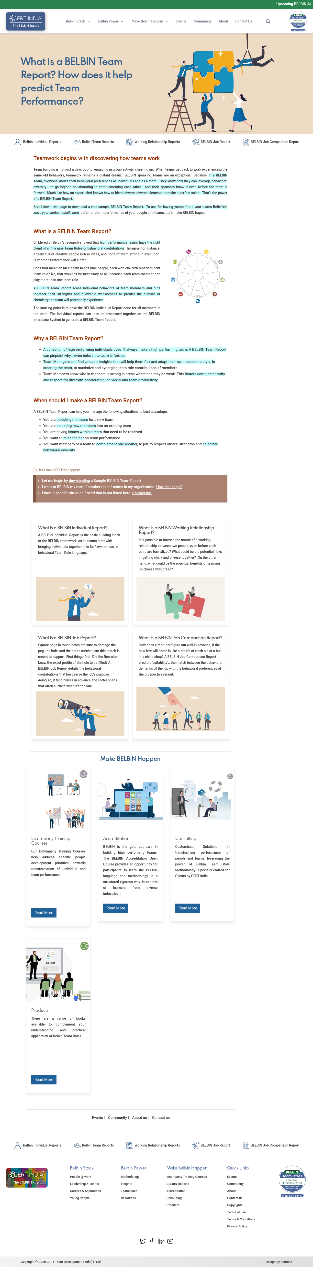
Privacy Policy (237, 1226)
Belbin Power (111, 21)
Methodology (130, 1177)
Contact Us (243, 21)
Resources (128, 1198)
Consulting (174, 1198)
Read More (43, 912)
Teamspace (129, 1191)
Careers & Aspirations (85, 1191)
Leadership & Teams (84, 1184)
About (223, 21)
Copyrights (235, 1205)
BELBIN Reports (178, 1184)
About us (139, 1117)
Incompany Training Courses (187, 1177)
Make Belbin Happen (150, 21)
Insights (126, 1184)
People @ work (80, 1177)
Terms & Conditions (241, 1219)
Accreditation (176, 1191)
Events (181, 21)
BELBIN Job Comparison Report (271, 141)
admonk (286, 1262)
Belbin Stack (78, 21)
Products (173, 1205)
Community (203, 21)
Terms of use (236, 1212)
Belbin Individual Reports (37, 141)
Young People (79, 1198)
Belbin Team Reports (93, 141)
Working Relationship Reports (153, 141)
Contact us (160, 1117)
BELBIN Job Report (211, 141)
